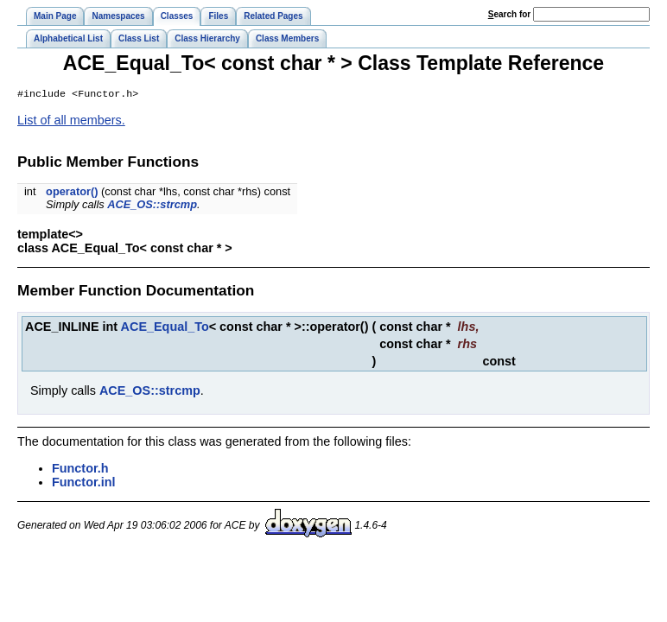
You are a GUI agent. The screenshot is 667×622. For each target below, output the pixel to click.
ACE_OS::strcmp (152, 206)
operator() (72, 193)
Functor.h (80, 470)
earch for (509, 14)
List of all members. (71, 122)
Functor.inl (84, 484)
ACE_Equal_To (165, 328)
